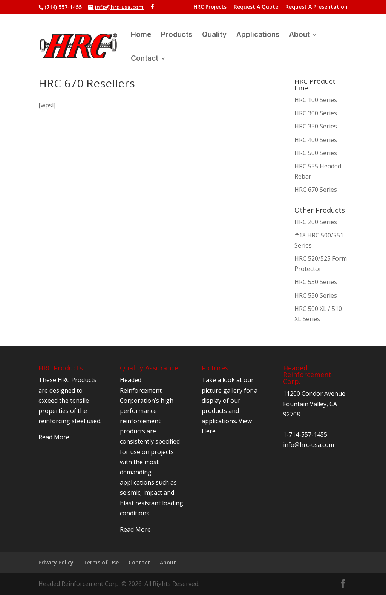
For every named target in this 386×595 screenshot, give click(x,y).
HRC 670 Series (315, 189)
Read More (53, 437)
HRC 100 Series (315, 100)
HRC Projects (210, 7)
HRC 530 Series (315, 282)
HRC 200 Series (315, 222)
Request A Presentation (316, 7)
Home (141, 35)
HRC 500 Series (315, 153)
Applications (257, 35)
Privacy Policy (56, 562)
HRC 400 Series (315, 140)
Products (176, 35)
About (299, 35)
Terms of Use (101, 562)
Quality (214, 35)
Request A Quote (256, 7)
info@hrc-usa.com (308, 445)
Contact (144, 59)
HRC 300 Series (315, 113)
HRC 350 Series (315, 126)
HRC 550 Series (315, 295)
